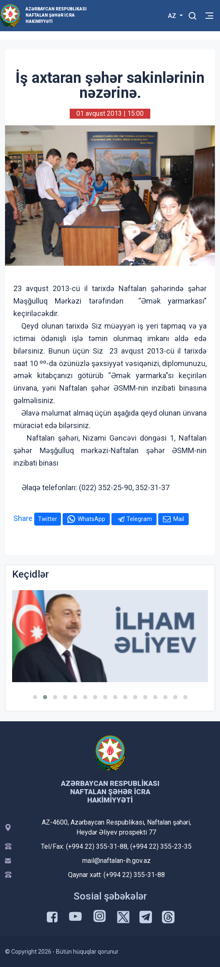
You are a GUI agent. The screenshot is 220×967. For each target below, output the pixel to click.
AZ (173, 16)
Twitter (47, 519)
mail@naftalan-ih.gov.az (116, 861)
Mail (178, 519)
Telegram (139, 519)
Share (23, 518)
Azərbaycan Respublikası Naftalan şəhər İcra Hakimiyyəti (55, 15)
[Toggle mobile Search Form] (192, 14)
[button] (35, 697)
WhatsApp (91, 519)
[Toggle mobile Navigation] (209, 15)
